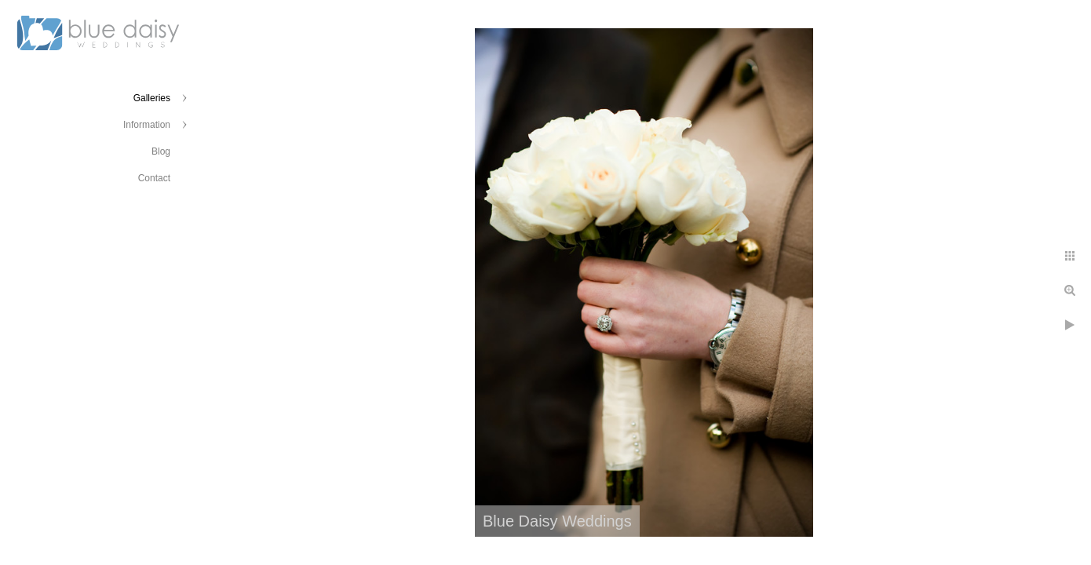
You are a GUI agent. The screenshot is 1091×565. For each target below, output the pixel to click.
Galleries (151, 98)
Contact (154, 178)
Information (146, 124)
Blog (160, 151)
